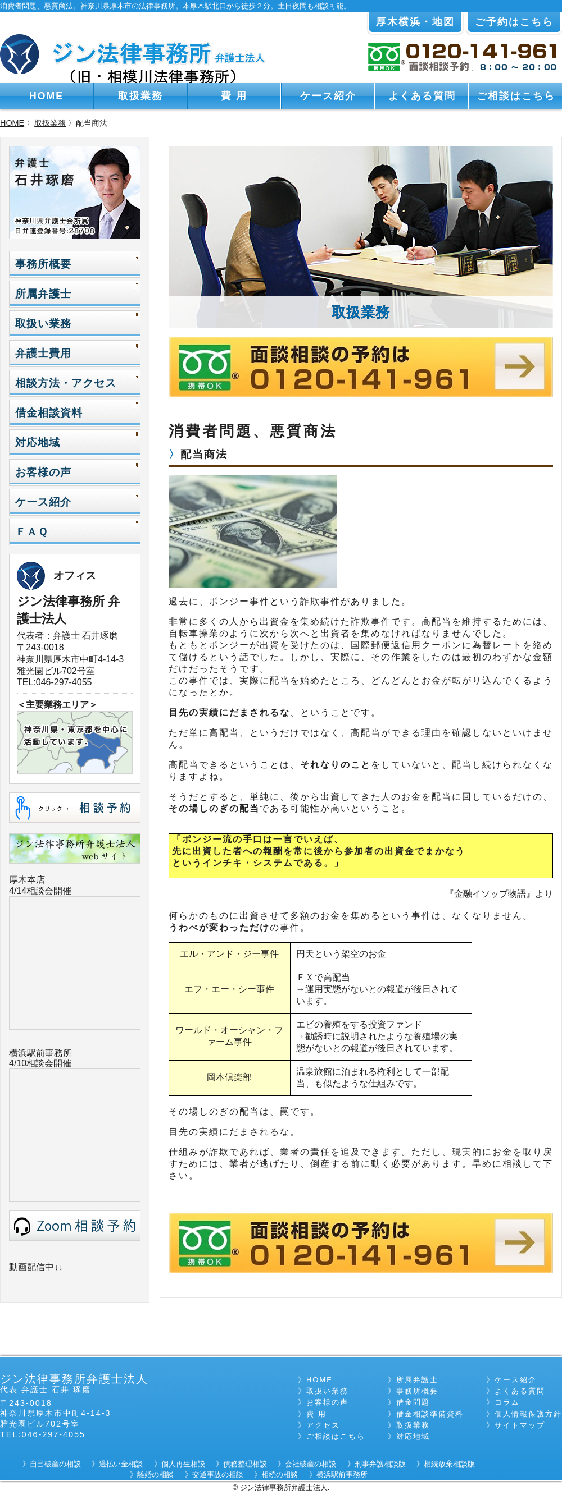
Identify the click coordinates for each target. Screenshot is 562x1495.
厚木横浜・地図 (415, 21)
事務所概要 (43, 264)
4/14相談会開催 (40, 891)
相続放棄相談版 (449, 1464)
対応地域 (37, 442)
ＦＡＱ (31, 532)
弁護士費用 (43, 353)
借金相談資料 (49, 413)
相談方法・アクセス (65, 383)
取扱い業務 (43, 323)
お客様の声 (43, 472)
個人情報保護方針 (528, 1414)
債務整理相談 (245, 1464)
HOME (46, 96)
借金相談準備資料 (430, 1414)
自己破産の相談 (55, 1464)
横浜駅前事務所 (40, 1053)
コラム (507, 1402)
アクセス (323, 1425)
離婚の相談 (155, 1474)
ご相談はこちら (516, 96)
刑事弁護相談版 (380, 1464)
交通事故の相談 (217, 1474)
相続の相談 (279, 1474)
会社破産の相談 (310, 1464)
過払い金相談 (121, 1464)
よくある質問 (422, 96)
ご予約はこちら (514, 21)
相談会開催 (48, 1063)
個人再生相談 (183, 1464)
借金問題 (413, 1402)
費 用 (234, 96)
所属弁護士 (43, 294)
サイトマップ (520, 1425)
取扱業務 (140, 96)
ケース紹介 (328, 96)
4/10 (17, 1063)
